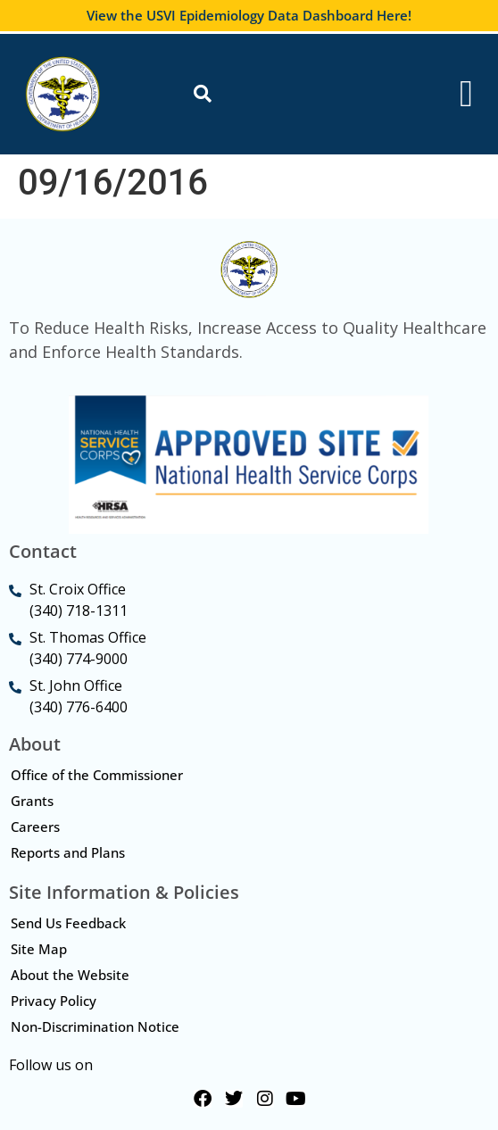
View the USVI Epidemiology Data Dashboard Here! (249, 15)
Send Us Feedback (68, 923)
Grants (32, 801)
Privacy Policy (53, 1001)
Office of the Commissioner (97, 775)
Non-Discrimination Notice (95, 1026)
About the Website (70, 975)
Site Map (39, 949)
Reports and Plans (68, 852)
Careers (35, 826)
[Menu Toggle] (466, 93)
